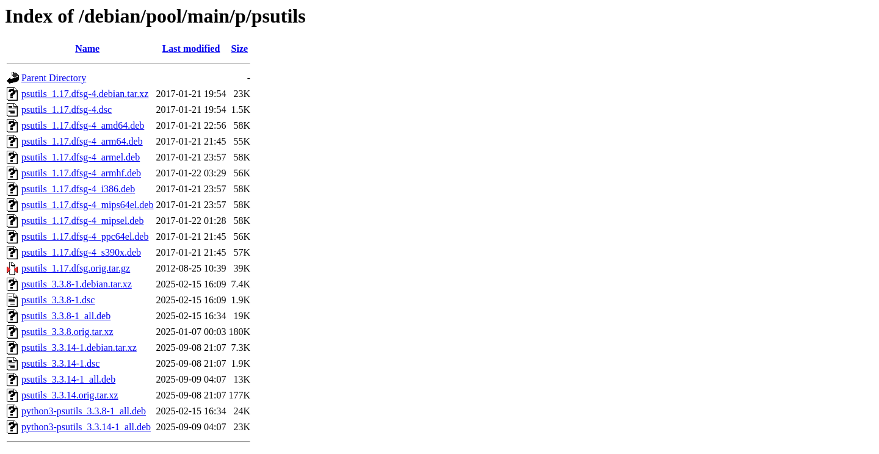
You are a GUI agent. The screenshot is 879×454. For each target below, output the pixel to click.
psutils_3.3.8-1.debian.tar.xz (76, 284)
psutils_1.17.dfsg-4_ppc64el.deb (84, 236)
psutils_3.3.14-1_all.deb (68, 379)
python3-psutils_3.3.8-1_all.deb (83, 411)
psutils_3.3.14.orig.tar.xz (69, 395)
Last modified (191, 48)
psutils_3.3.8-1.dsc (58, 300)
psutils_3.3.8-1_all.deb (65, 316)
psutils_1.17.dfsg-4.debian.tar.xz (84, 93)
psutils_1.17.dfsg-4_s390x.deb (81, 252)
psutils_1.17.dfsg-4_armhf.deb (81, 173)
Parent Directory (53, 78)
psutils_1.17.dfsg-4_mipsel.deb (82, 220)
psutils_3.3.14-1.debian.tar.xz (79, 347)
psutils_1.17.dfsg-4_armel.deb (80, 157)
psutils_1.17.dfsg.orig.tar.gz (75, 268)
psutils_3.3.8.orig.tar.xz (67, 331)
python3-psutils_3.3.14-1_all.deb (86, 427)
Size (239, 48)
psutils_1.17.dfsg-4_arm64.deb (82, 141)
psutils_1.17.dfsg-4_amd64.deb (82, 125)
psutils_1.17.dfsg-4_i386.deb (78, 189)
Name (87, 48)
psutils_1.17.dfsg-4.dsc (66, 109)
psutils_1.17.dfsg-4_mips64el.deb (87, 205)
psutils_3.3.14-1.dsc (60, 363)
